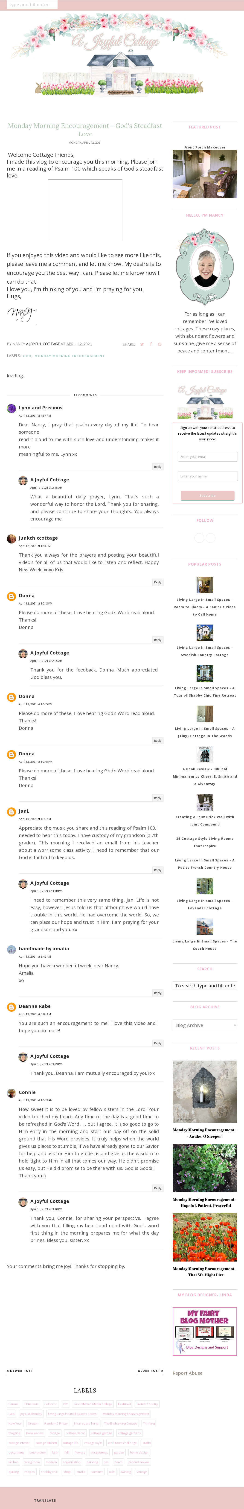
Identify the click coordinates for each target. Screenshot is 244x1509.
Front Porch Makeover (205, 147)
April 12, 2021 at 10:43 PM (35, 603)
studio (81, 1472)
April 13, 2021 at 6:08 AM (35, 1014)
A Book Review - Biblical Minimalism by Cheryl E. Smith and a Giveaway (205, 776)
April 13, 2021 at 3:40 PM (46, 1209)
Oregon (33, 1423)
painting (92, 1462)
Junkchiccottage (38, 538)
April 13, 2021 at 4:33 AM (35, 819)
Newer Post (21, 1371)
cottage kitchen (46, 1443)
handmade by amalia (44, 948)
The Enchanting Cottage (120, 1423)
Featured (124, 1404)
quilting (14, 1472)
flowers (80, 1452)
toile (112, 1472)
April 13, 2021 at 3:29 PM (46, 1064)
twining (126, 1472)
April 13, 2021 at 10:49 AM (35, 1100)
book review (35, 1433)
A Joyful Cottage (49, 480)
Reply (157, 467)
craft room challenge (122, 1443)
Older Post (149, 1371)
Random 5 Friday (56, 1423)
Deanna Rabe (35, 1006)
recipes (30, 1472)
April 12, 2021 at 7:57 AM (35, 416)
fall (66, 1452)
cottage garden (101, 1433)
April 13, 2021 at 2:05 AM (46, 661)
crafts (147, 1443)
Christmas (31, 1404)
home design (139, 1452)
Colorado (50, 1404)
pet (106, 1462)
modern (51, 1462)
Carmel (13, 1404)
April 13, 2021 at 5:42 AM (35, 957)
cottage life (70, 1443)
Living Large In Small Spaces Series (72, 1414)
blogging (14, 1433)
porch (118, 1462)
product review (138, 1462)
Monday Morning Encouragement (70, 356)
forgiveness (99, 1452)
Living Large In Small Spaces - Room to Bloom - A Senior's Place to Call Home (205, 606)
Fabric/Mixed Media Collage (93, 1404)
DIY (65, 1404)
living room (32, 1462)
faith (55, 1452)
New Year (15, 1423)
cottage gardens (129, 1433)
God (27, 356)
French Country (147, 1404)
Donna (27, 595)
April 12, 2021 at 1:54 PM (35, 546)
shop (67, 1472)
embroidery (37, 1452)
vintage (142, 1472)
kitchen (14, 1462)
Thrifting (149, 1423)
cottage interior (19, 1443)
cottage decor (75, 1433)
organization (72, 1462)
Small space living (86, 1423)
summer (97, 1472)
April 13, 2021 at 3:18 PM (46, 891)
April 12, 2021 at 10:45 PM (35, 704)
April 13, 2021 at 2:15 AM (46, 488)
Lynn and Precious (40, 407)
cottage (54, 1433)
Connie (27, 1092)
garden (119, 1452)
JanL (24, 811)
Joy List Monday (31, 1414)
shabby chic (49, 1472)
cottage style (93, 1443)
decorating (16, 1452)
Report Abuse (188, 1373)
